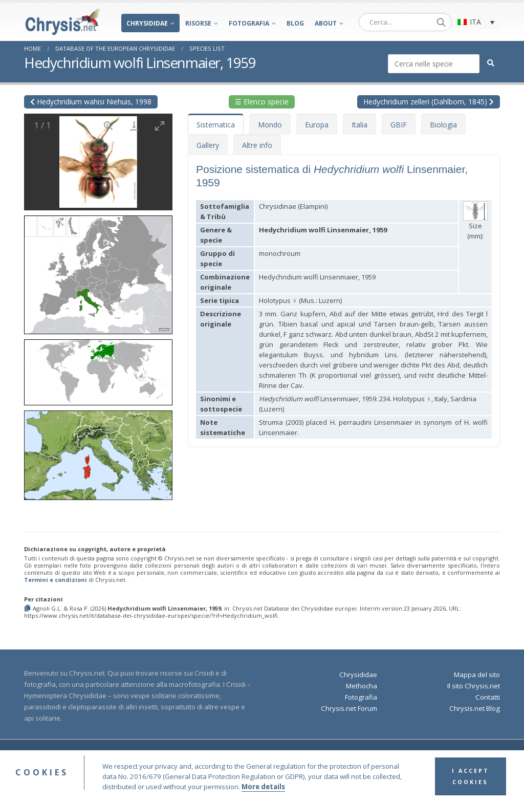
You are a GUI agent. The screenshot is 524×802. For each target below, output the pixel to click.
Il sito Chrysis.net (473, 685)
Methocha (361, 685)
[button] (98, 271)
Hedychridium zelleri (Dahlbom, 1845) (428, 101)
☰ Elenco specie (262, 101)
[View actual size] (108, 126)
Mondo (270, 124)
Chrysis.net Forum (349, 708)
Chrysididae (147, 23)
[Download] (134, 126)
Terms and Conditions (315, 755)
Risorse (198, 23)
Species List (207, 48)
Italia (359, 124)
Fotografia (249, 23)
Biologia (443, 124)
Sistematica (215, 124)
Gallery (207, 145)
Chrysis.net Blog (474, 708)
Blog (295, 23)
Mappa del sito (477, 674)
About (326, 23)
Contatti (487, 697)
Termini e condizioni (55, 579)
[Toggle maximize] (159, 126)
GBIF (398, 124)
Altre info (257, 145)
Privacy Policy (372, 755)
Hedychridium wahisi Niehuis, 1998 (90, 101)
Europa (317, 124)
